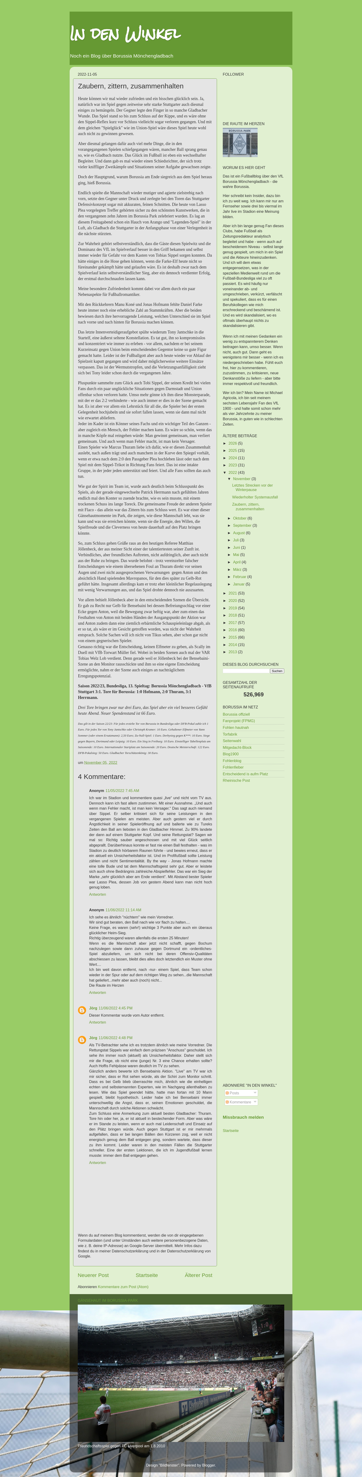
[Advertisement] (253, 860)
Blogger (208, 1465)
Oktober (240, 518)
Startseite (147, 1275)
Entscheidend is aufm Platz (245, 774)
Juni (237, 547)
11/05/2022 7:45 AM (122, 791)
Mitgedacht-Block (237, 747)
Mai (236, 555)
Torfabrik (230, 734)
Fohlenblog (232, 761)
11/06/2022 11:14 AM (123, 910)
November (242, 479)
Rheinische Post (236, 780)
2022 (233, 472)
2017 (233, 623)
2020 (233, 600)
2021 (233, 593)
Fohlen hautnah (236, 727)
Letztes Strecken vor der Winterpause (252, 487)
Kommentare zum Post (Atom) (123, 1287)
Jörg (93, 1008)
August (239, 533)
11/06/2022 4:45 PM (116, 1008)
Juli (236, 540)
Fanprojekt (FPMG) (239, 721)
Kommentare (238, 1102)
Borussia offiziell (236, 714)
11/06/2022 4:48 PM (116, 1038)
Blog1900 (231, 754)
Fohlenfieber (233, 767)
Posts (232, 1093)
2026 (233, 443)
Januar (239, 584)
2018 (233, 615)
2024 (233, 458)
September (242, 525)
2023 (233, 465)
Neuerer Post (93, 1275)
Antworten (97, 894)
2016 (233, 630)
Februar (240, 577)
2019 (233, 608)
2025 (233, 450)
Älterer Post (198, 1275)
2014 (233, 645)
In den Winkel (125, 33)
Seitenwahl (232, 741)
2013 (233, 652)
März (237, 569)
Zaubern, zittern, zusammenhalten (248, 506)
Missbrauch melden (243, 1117)
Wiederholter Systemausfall (255, 497)
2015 (233, 637)
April (237, 562)
